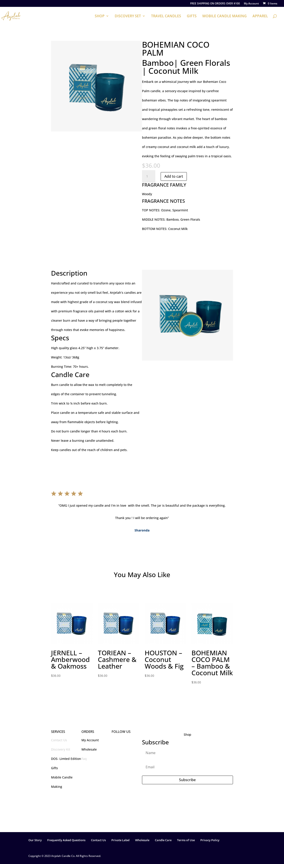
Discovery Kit (60, 749)
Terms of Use (186, 840)
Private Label (120, 840)
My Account (251, 3)
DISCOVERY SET (128, 16)
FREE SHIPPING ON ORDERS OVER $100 (215, 3)
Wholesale (142, 840)
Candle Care (163, 840)
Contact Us (59, 740)
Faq (84, 759)
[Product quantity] (148, 176)
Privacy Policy (209, 840)
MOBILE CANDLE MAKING (224, 16)
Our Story (35, 840)
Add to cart (173, 176)
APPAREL (260, 16)
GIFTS (192, 16)
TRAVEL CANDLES (166, 16)
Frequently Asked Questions (66, 840)
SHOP (100, 16)
